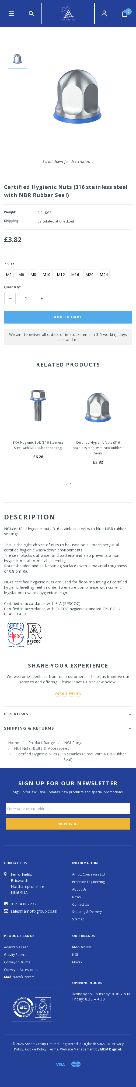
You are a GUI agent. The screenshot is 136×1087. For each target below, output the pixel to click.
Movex (77, 962)
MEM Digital (110, 1049)
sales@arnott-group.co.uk (34, 911)
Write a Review (68, 693)
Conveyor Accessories (21, 969)
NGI (75, 954)
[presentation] (66, 483)
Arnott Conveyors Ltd (88, 874)
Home (13, 742)
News (76, 897)
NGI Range (74, 742)
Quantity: (12, 287)
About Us (79, 889)
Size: (10, 264)
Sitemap (78, 919)
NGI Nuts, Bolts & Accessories (41, 748)
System (19, 977)
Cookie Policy (36, 1049)
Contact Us (80, 904)
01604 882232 (23, 903)
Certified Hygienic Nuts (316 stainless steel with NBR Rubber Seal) (98, 447)
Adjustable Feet (16, 947)
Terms (53, 1049)
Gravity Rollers (15, 954)
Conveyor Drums (17, 962)
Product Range (41, 742)
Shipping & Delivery (87, 911)
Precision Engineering (88, 882)
